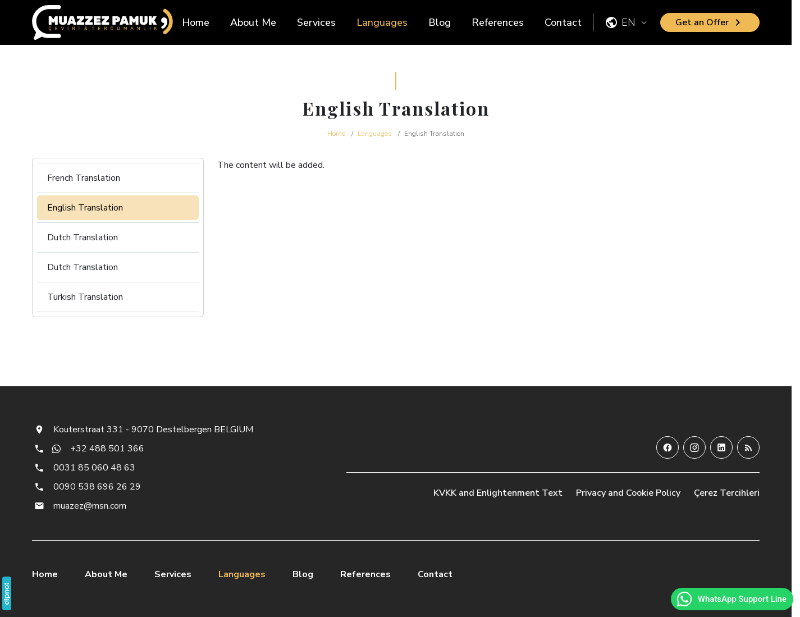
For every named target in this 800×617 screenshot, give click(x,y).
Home (195, 22)
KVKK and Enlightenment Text (498, 493)
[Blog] (748, 447)
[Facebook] (667, 447)
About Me (253, 22)
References (498, 22)
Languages (382, 22)
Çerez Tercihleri (727, 493)
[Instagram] (694, 447)
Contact (563, 22)
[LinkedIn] (721, 447)
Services (316, 22)
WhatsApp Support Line (731, 599)
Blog (439, 22)
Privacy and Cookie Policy (628, 493)
